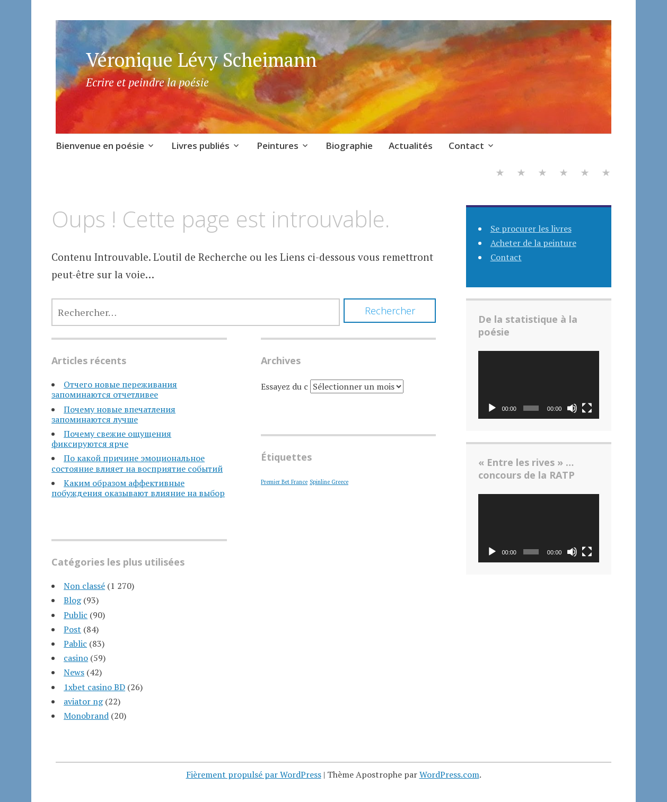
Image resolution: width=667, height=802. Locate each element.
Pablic (75, 643)
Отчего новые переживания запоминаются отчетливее (114, 389)
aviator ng (83, 701)
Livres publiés (200, 145)
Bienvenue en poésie (100, 145)
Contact (466, 145)
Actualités (411, 145)
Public (75, 615)
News (74, 672)
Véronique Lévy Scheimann (201, 59)
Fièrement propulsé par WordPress (253, 774)
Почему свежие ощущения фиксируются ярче (111, 439)
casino (76, 658)
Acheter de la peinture (533, 243)
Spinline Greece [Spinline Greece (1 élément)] (329, 482)
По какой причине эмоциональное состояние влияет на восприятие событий (137, 463)
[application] (538, 385)
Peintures (278, 145)
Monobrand (86, 715)
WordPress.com (449, 774)
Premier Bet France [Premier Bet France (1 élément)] (284, 482)
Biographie (349, 145)
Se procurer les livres (531, 228)
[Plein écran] (587, 408)
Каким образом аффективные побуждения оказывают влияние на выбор (138, 488)
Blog (72, 600)
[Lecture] (492, 408)
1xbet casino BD (94, 687)
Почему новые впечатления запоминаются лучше (113, 414)
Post (72, 629)
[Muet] (572, 408)
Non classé (84, 586)
